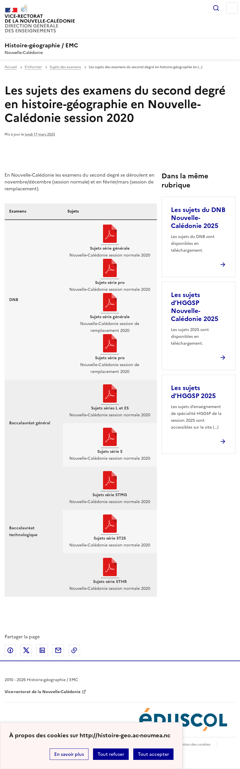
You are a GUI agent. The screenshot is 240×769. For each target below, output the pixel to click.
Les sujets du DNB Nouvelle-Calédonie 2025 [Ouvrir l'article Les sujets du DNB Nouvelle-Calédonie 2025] (198, 218)
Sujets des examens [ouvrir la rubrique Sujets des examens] (65, 67)
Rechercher (216, 8)
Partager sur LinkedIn (42, 650)
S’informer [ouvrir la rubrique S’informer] (33, 67)
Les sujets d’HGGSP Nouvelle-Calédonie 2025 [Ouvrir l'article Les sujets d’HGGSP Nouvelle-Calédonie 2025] (194, 307)
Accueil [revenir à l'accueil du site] (11, 67)
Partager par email (58, 650)
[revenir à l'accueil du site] (120, 45)
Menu (232, 8)
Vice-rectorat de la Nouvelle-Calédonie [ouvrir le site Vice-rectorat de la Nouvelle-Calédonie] (42, 692)
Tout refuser (111, 754)
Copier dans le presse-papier (74, 650)
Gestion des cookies (193, 744)
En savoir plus (69, 754)
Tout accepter (153, 754)
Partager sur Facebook (10, 650)
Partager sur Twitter (26, 650)
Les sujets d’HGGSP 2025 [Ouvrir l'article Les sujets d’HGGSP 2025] (193, 392)
